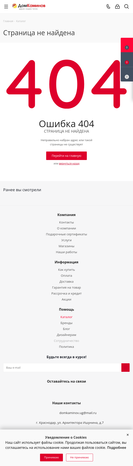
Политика (66, 346)
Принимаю (51, 457)
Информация (66, 262)
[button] (128, 435)
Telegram (76, 391)
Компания (66, 214)
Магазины (66, 246)
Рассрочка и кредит (66, 293)
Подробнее (116, 447)
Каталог (67, 317)
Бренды (66, 323)
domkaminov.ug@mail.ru (78, 413)
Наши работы (66, 252)
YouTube (65, 391)
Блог (66, 329)
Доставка (67, 281)
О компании (66, 228)
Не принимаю (79, 457)
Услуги (66, 240)
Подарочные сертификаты (66, 234)
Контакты (66, 222)
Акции (66, 299)
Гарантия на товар (66, 287)
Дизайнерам (66, 335)
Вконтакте (55, 391)
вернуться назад (69, 163)
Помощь (66, 309)
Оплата (66, 275)
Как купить (66, 269)
